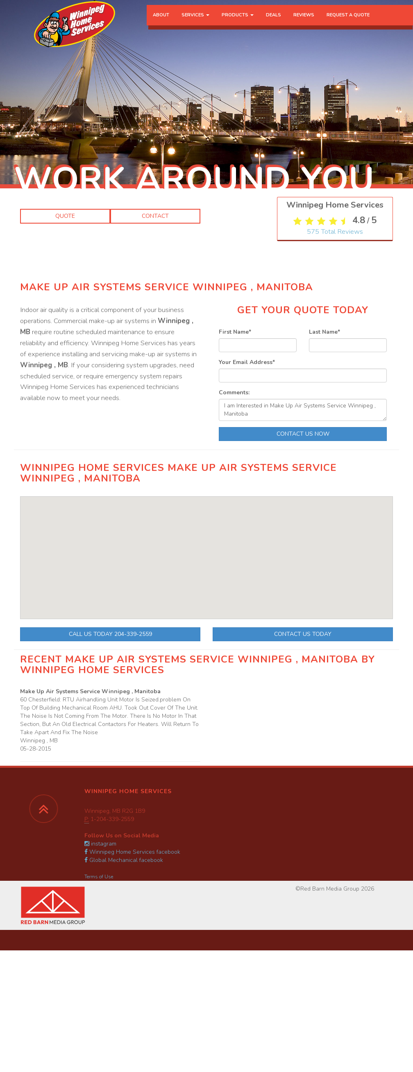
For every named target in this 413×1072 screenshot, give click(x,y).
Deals (273, 22)
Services (195, 22)
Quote (65, 216)
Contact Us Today (302, 634)
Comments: (234, 392)
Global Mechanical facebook (123, 860)
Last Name (324, 332)
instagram (100, 844)
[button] (192, 595)
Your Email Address (247, 362)
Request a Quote (348, 22)
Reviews (303, 22)
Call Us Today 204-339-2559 (110, 634)
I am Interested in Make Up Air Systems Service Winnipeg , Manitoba (303, 410)
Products (238, 22)
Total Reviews (335, 446)
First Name (235, 332)
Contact (155, 216)
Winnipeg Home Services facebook (132, 852)
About (161, 22)
